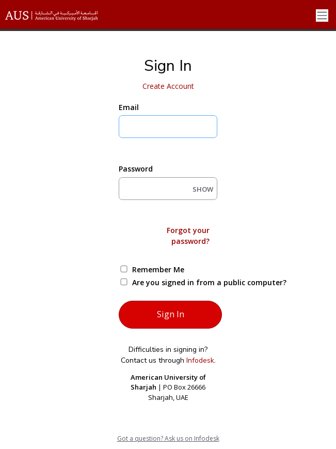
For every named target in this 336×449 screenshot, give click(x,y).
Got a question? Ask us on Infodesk (168, 438)
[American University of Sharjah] (59, 15)
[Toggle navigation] (322, 16)
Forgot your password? (188, 235)
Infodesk (200, 360)
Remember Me (158, 269)
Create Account (168, 86)
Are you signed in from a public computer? (180, 282)
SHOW (203, 189)
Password (136, 169)
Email (129, 107)
